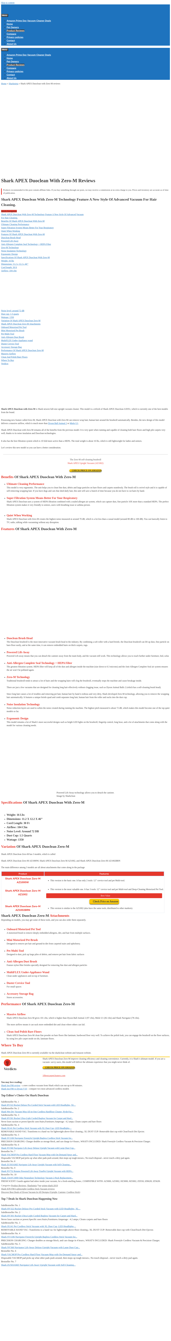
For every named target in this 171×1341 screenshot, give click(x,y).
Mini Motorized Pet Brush (12, 330)
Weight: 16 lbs (7, 261)
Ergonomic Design (9, 254)
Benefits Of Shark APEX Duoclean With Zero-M (23, 221)
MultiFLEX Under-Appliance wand (17, 340)
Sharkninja (13, 83)
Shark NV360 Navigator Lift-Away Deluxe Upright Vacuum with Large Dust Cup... (38, 1148)
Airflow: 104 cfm (9, 271)
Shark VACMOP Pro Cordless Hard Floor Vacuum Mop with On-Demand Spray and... (39, 1155)
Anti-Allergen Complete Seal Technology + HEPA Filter (26, 244)
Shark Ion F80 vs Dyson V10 (14, 1089)
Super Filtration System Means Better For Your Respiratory (27, 228)
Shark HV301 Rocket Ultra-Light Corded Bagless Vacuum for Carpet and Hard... (37, 1118)
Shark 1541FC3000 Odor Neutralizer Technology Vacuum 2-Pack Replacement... (37, 1178)
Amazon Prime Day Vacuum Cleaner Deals (29, 21)
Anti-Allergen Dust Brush (12, 337)
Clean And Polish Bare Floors (14, 357)
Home (10, 24)
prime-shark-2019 (50, 1185)
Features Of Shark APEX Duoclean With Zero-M (23, 234)
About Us (11, 44)
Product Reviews (15, 31)
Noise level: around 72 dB (12, 311)
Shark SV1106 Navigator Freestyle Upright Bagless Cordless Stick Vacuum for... (37, 1138)
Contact (11, 40)
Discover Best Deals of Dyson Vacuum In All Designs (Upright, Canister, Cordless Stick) (40, 1192)
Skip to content (8, 3)
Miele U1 (74, 423)
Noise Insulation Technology (14, 251)
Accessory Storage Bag (11, 347)
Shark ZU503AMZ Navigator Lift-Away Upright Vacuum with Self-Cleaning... (36, 1164)
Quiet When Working (10, 231)
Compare (11, 34)
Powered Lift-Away (10, 241)
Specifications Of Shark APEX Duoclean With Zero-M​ (25, 257)
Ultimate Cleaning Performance (15, 224)
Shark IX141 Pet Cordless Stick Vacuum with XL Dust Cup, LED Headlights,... (36, 1128)
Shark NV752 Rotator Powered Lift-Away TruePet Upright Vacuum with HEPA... (37, 1171)
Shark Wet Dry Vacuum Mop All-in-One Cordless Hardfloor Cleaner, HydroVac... (37, 1111)
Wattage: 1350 (7, 317)
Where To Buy (7, 360)
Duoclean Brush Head (11, 237)
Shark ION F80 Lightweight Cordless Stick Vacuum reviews (28, 1189)
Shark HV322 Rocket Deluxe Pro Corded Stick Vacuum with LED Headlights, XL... (38, 1105)
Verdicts (4, 363)
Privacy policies (15, 37)
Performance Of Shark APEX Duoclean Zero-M (22, 350)
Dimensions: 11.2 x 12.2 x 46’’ (14, 264)
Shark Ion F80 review (10, 1085)
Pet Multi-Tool (7, 334)
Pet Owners (13, 27)
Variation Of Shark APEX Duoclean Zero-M (20, 320)
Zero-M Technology (10, 247)
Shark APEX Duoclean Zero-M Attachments (20, 324)
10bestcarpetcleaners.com (54, 1075)
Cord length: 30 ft (9, 267)
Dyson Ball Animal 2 (57, 423)
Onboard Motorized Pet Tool (14, 327)
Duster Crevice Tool (10, 344)
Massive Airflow (8, 354)
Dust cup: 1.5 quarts (10, 314)
